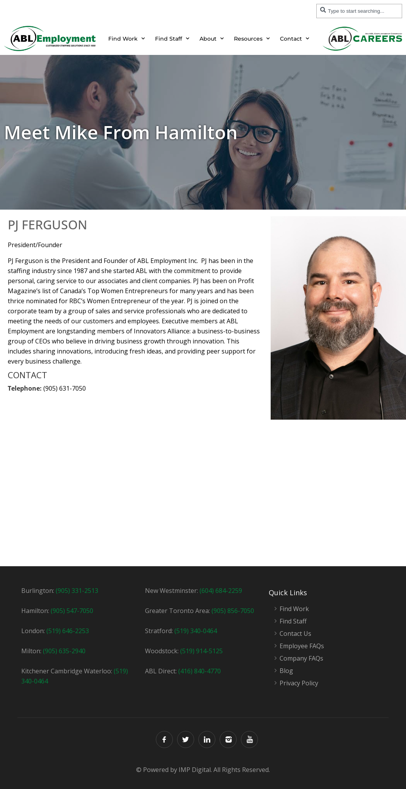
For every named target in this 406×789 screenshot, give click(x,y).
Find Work (126, 38)
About (212, 38)
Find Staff (172, 38)
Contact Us (295, 634)
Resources (252, 38)
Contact (294, 38)
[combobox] (359, 11)
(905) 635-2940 (64, 651)
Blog (286, 671)
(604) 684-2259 (221, 590)
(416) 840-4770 (199, 671)
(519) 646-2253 (67, 631)
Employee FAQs (302, 646)
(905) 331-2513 (77, 590)
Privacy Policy (299, 683)
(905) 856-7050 (233, 610)
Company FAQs (301, 658)
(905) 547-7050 (72, 610)
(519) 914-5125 (201, 651)
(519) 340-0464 (195, 631)
